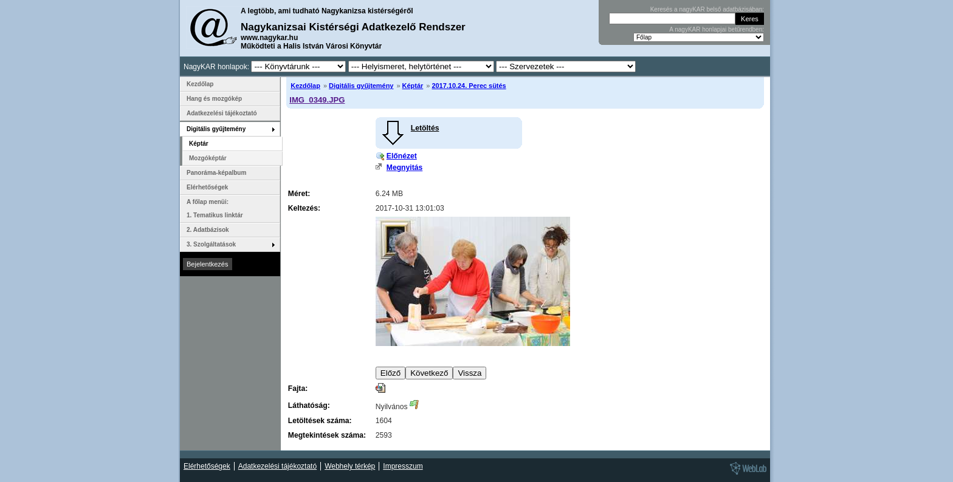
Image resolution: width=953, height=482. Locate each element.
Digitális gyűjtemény (361, 85)
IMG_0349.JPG (317, 99)
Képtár (413, 85)
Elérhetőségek (207, 187)
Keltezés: (304, 208)
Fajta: (298, 388)
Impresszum (402, 466)
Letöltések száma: (320, 420)
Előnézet (402, 156)
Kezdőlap (305, 85)
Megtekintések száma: (327, 435)
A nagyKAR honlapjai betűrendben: (716, 29)
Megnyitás (404, 167)
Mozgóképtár (208, 158)
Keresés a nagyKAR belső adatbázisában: (707, 9)
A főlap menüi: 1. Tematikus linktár (215, 209)
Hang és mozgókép (214, 98)
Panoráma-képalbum (216, 172)
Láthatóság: (309, 405)
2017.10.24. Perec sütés (469, 85)
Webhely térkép (350, 466)
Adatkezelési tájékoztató (222, 113)
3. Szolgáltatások (211, 244)
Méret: (299, 193)
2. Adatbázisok (208, 229)
